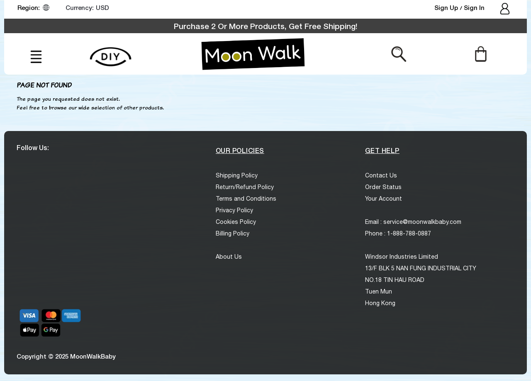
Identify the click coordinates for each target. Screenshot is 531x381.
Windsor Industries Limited (401, 256)
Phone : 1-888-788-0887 (398, 233)
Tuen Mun (378, 291)
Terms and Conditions (246, 198)
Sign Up (447, 7)
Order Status (383, 187)
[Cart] (480, 53)
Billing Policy (232, 233)
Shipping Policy (237, 175)
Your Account (383, 198)
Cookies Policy (236, 221)
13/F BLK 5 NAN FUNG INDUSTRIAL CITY (420, 268)
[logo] (253, 54)
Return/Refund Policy (245, 187)
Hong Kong (380, 303)
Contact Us (381, 175)
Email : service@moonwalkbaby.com (413, 221)
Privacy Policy (234, 210)
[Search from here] (399, 53)
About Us (229, 256)
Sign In (474, 7)
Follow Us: (33, 147)
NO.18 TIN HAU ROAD (394, 280)
